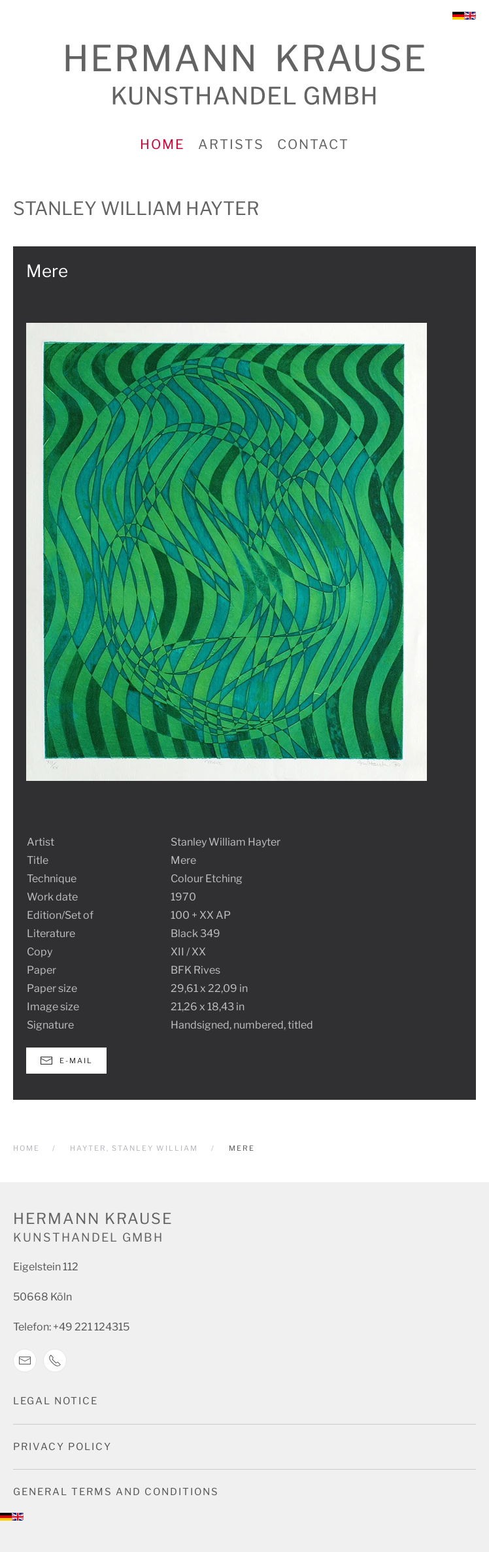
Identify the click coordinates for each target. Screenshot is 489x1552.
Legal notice (55, 1401)
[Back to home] (244, 74)
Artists (231, 144)
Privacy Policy (62, 1447)
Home (162, 144)
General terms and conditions (116, 1492)
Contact (313, 144)
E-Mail (66, 1060)
